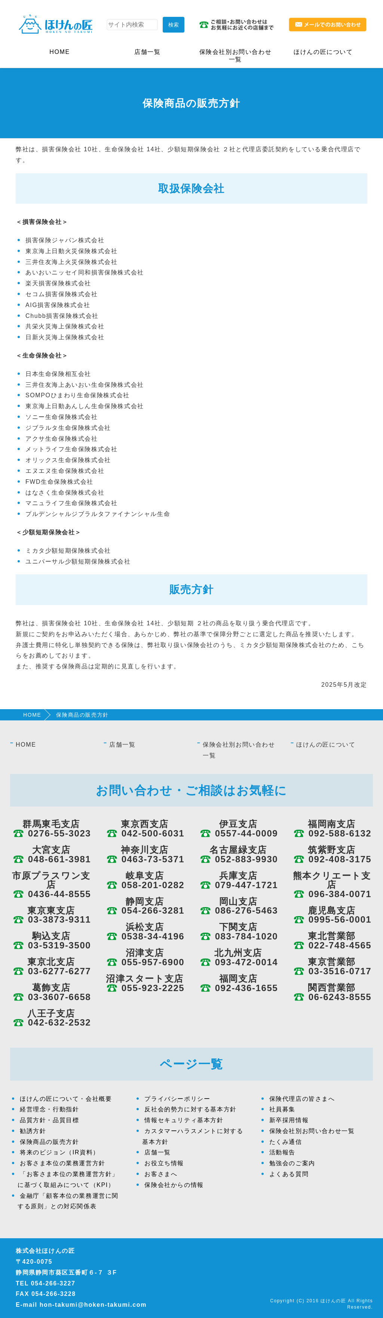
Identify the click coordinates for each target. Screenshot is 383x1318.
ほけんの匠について (323, 52)
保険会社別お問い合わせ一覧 (235, 56)
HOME (59, 52)
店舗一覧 (147, 52)
